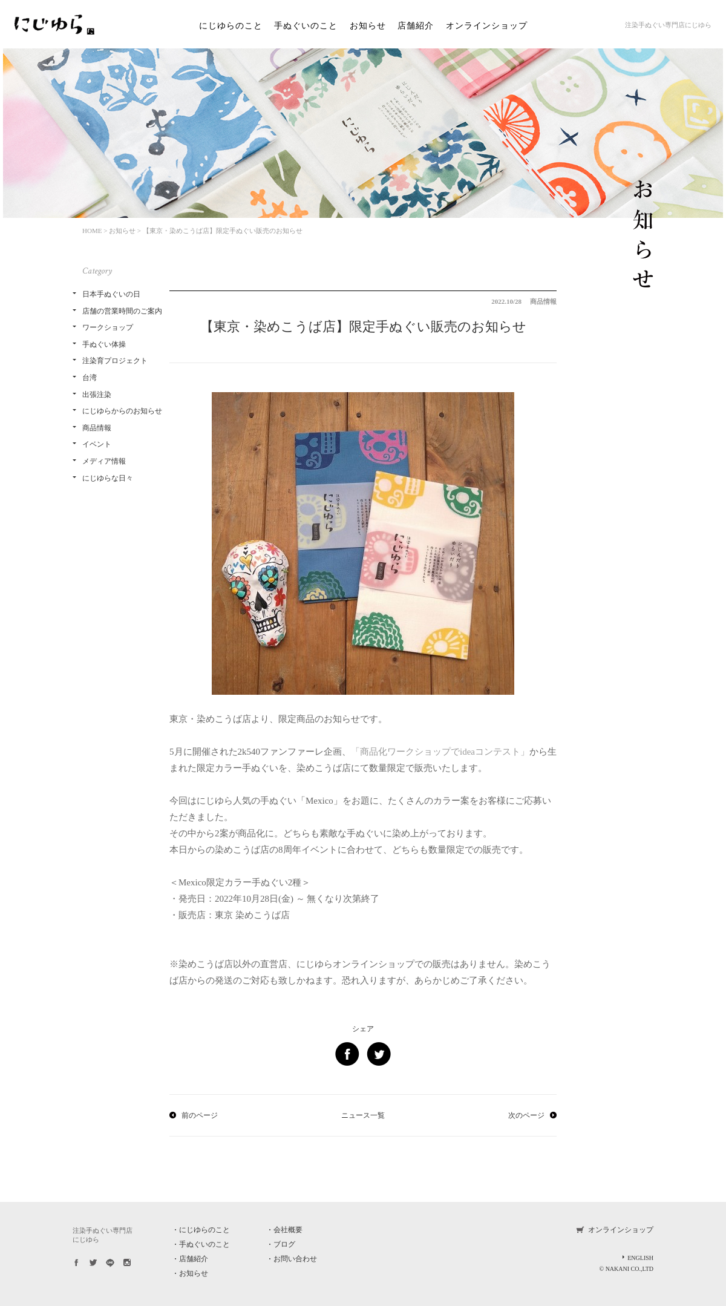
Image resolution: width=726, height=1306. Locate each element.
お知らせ (368, 25)
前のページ (200, 1115)
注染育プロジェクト (115, 360)
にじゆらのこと (231, 25)
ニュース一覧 (363, 1115)
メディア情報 (104, 461)
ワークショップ (107, 327)
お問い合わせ (295, 1259)
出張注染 (96, 394)
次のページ (526, 1115)
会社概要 (287, 1230)
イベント (96, 444)
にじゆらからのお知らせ (122, 411)
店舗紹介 (415, 25)
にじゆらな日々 (107, 478)
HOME (92, 230)
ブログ (284, 1244)
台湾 (89, 377)
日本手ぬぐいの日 (111, 294)
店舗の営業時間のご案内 (122, 311)
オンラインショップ (487, 25)
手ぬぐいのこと (306, 25)
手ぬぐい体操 (104, 344)
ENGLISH (640, 1258)
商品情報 (96, 428)
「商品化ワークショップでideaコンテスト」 (440, 751)
